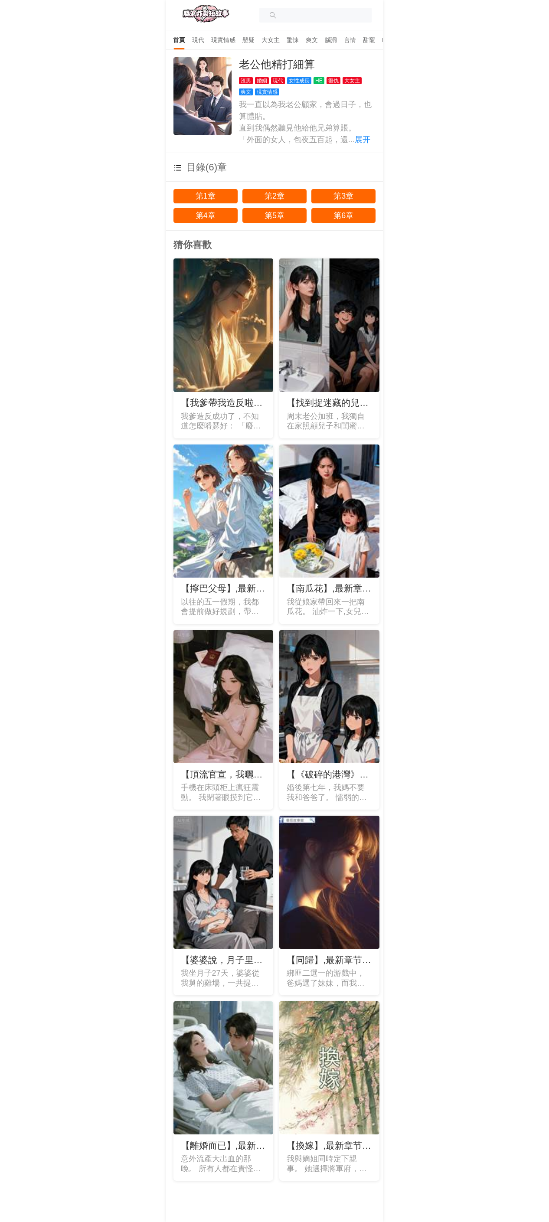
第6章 (343, 215)
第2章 (274, 196)
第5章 (274, 215)
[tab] (179, 39)
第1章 (206, 196)
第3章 (343, 196)
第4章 (206, 215)
